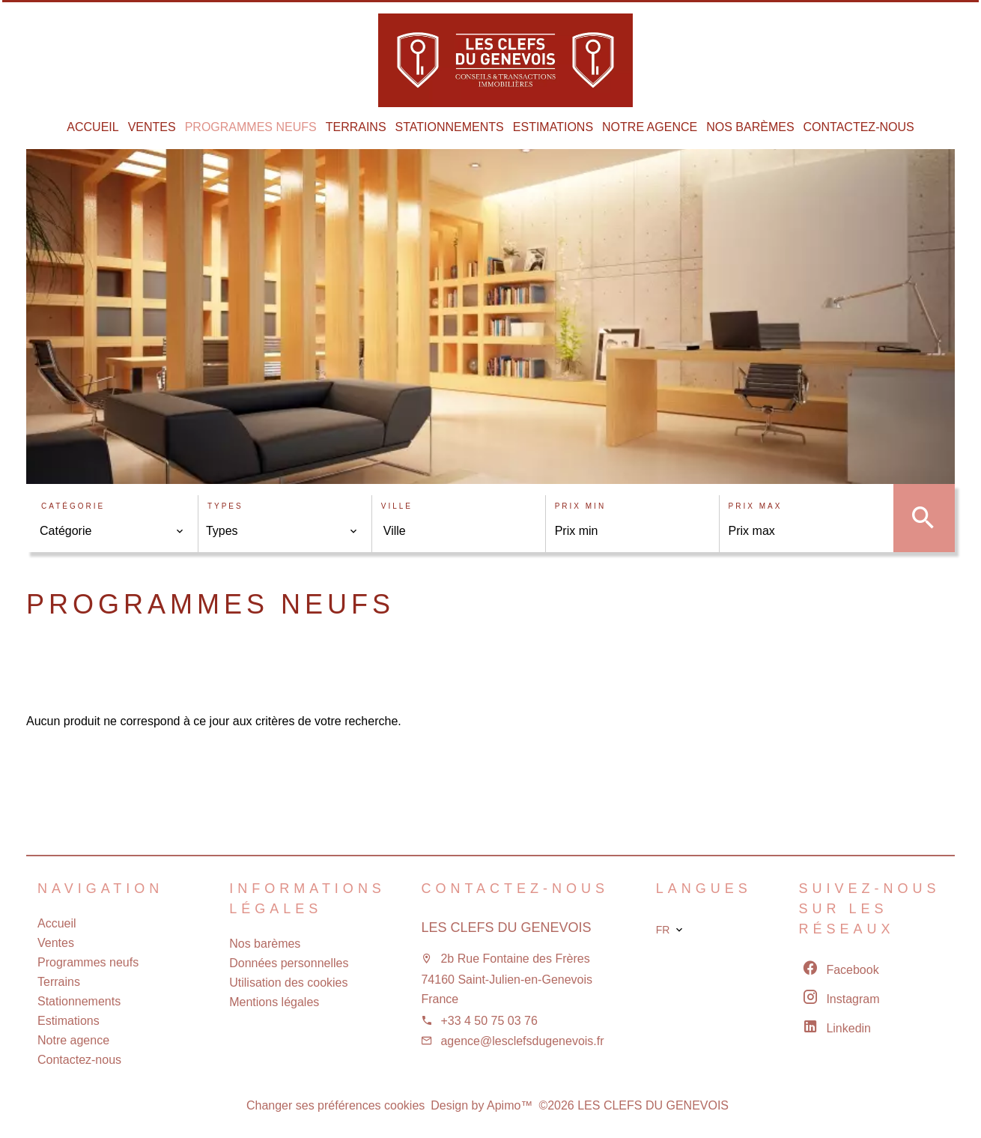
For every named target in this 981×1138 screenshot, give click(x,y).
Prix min (580, 506)
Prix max (756, 506)
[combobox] (112, 531)
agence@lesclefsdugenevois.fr (522, 1041)
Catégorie (73, 506)
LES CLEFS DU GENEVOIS (506, 927)
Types (225, 506)
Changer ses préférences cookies (335, 1105)
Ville (397, 506)
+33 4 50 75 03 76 (488, 1020)
